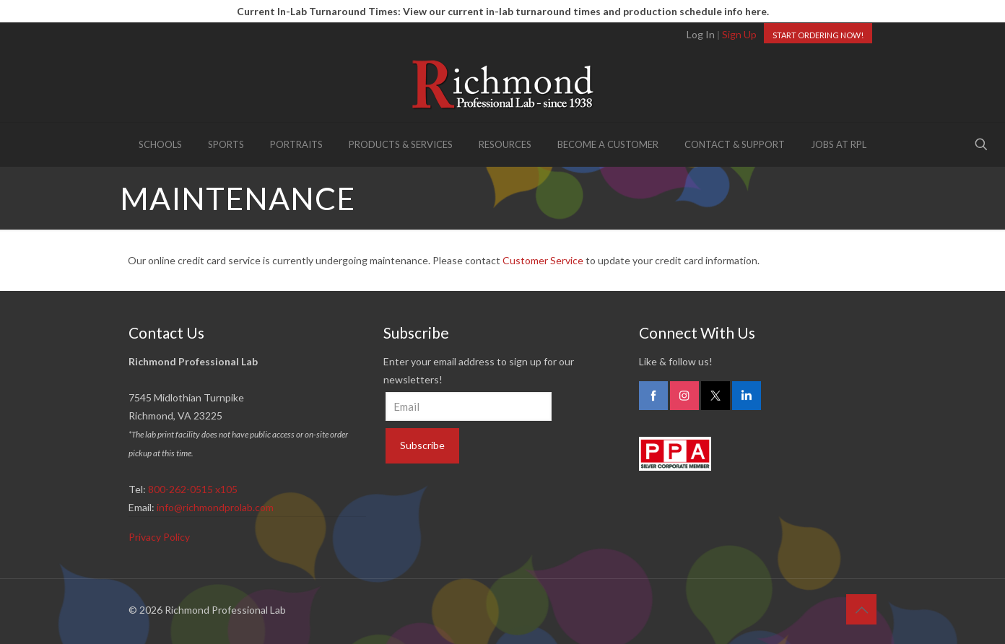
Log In (701, 34)
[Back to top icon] (861, 609)
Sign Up (739, 34)
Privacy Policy (159, 537)
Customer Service (542, 260)
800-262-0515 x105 (193, 489)
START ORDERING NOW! (818, 35)
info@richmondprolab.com (215, 507)
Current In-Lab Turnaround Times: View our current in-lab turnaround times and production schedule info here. (503, 11)
